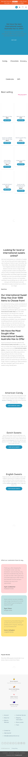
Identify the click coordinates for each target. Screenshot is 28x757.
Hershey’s (10, 400)
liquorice (12, 440)
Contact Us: (7, 730)
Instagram (11, 752)
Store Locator (20, 722)
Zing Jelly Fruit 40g (7, 116)
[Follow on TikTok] (8, 743)
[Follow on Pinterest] (18, 743)
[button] (16, 7)
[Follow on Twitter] (10, 743)
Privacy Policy (14, 748)
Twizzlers (4, 400)
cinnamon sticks (16, 441)
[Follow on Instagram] (5, 743)
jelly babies (14, 483)
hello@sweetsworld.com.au (11, 735)
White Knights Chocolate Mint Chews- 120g (7, 161)
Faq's (17, 724)
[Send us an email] (13, 743)
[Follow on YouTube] (24, 743)
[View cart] (23, 7)
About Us (6, 717)
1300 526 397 (7, 733)
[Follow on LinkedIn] (21, 743)
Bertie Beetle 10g (21, 116)
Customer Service (21, 715)
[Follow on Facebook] (2, 743)
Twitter (17, 752)
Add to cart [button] (7, 120)
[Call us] (16, 743)
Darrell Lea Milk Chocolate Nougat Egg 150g (21, 185)
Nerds (22, 398)
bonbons (9, 483)
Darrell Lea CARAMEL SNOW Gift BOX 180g (7, 138)
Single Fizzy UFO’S (20, 160)
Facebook (5, 752)
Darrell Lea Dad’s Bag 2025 (21, 138)
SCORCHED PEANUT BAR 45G (7, 185)
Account (6, 715)
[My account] (19, 7)
